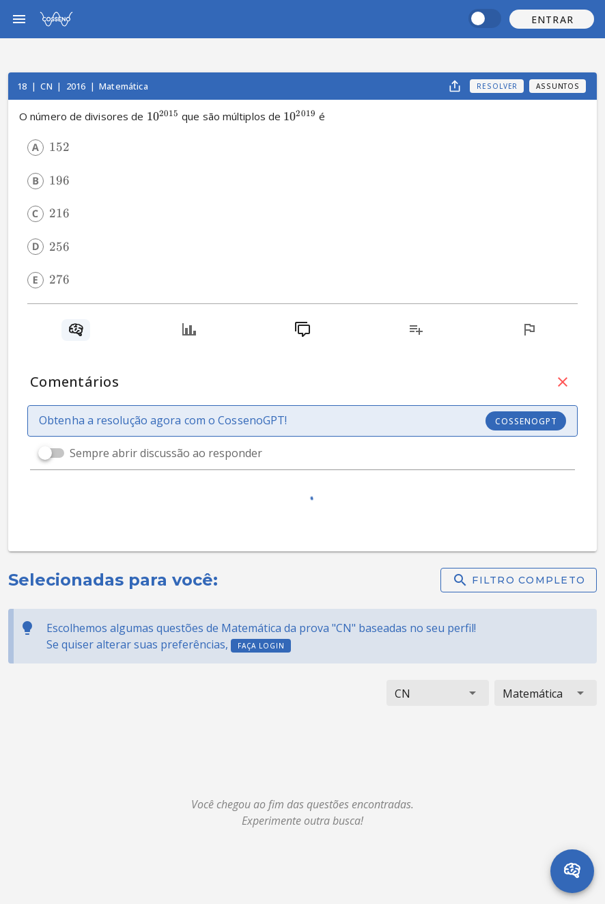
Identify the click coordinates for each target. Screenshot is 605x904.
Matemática (123, 86)
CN (47, 86)
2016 (77, 86)
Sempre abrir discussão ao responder (166, 453)
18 (23, 86)
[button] (551, 19)
